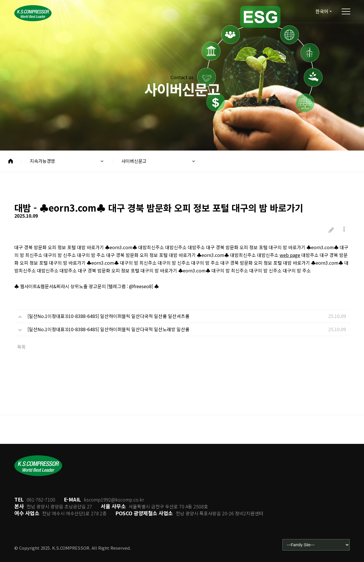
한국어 (321, 11)
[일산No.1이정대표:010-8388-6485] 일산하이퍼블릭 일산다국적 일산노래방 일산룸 (108, 329)
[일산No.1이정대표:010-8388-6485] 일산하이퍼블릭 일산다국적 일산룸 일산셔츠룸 (108, 316)
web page (290, 255)
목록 (21, 347)
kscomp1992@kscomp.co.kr (114, 499)
